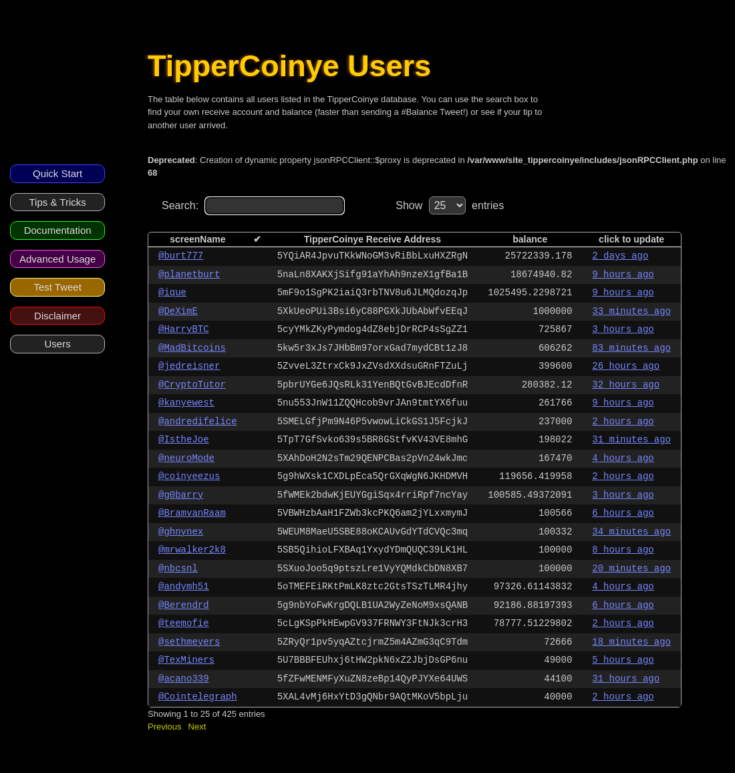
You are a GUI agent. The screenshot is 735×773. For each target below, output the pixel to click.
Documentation (58, 230)
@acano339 (183, 678)
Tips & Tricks (57, 202)
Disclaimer (57, 315)
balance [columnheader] (529, 239)
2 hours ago (622, 421)
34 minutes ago (631, 531)
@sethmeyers (189, 642)
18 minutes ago (631, 642)
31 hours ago (625, 678)
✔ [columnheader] (257, 239)
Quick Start (57, 173)
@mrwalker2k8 (192, 550)
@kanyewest (186, 403)
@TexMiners (186, 660)
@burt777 (180, 256)
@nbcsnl (178, 568)
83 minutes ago (631, 348)
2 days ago (620, 256)
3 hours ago (622, 329)
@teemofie (183, 623)
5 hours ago (622, 660)
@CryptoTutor (192, 384)
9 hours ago (622, 274)
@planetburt (189, 274)
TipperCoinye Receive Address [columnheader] (372, 239)
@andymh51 (183, 586)
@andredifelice (197, 421)
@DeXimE (178, 311)
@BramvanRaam (192, 513)
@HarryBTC (183, 329)
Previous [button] (165, 727)
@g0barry (180, 495)
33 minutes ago (631, 311)
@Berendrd (183, 605)
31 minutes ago (631, 439)
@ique (172, 292)
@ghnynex (180, 531)
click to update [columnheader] (631, 239)
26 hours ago (625, 366)
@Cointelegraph (197, 696)
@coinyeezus (189, 476)
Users (58, 343)
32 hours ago (625, 384)
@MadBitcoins (192, 348)
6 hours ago (622, 513)
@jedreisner (189, 366)
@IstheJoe (183, 439)
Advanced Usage (57, 259)
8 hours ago (622, 550)
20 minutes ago (631, 568)
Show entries (450, 205)
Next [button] (197, 727)
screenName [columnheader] (197, 239)
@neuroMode (186, 458)
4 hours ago (622, 458)
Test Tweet (57, 287)
